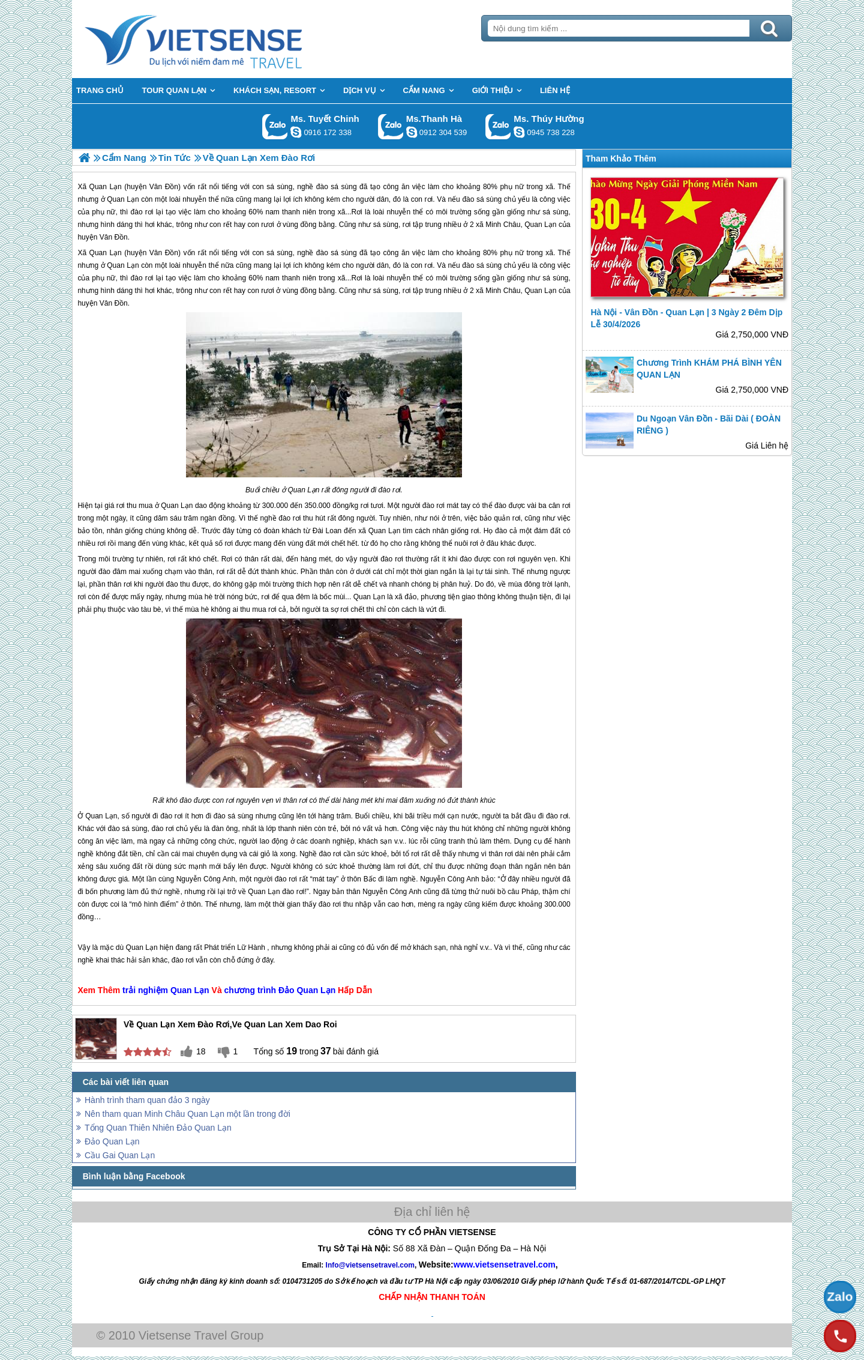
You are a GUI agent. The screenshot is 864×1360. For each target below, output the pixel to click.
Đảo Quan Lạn (306, 990)
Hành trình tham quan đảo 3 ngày (147, 1100)
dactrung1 (519, 132)
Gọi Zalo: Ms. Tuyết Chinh (275, 126)
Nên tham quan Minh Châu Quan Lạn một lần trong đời (187, 1114)
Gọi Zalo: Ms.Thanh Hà (390, 126)
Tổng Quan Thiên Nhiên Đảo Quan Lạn (158, 1127)
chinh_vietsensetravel (296, 132)
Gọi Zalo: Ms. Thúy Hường (498, 126)
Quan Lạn (105, 253)
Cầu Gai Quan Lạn (120, 1155)
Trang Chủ (223, 39)
